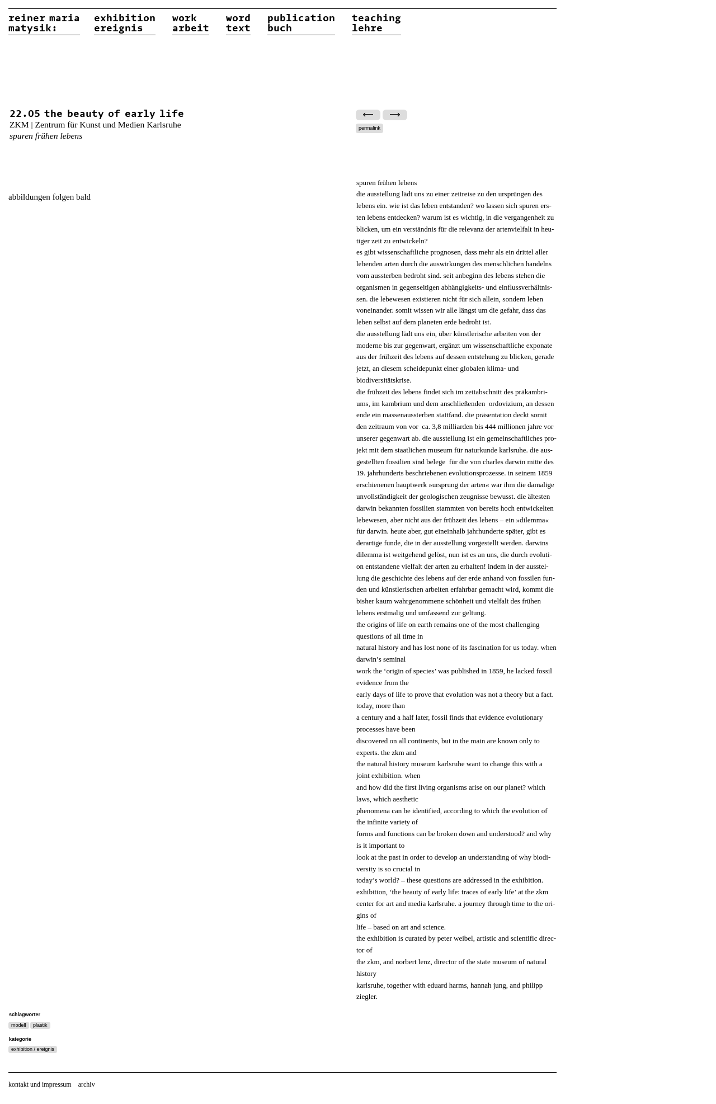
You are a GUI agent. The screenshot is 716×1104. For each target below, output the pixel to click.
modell (18, 1025)
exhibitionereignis (125, 23)
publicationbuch (301, 23)
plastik (40, 1025)
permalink (369, 128)
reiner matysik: (44, 23)
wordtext (238, 23)
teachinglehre (376, 23)
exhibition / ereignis (32, 1049)
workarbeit (190, 23)
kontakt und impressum (40, 1084)
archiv (86, 1084)
